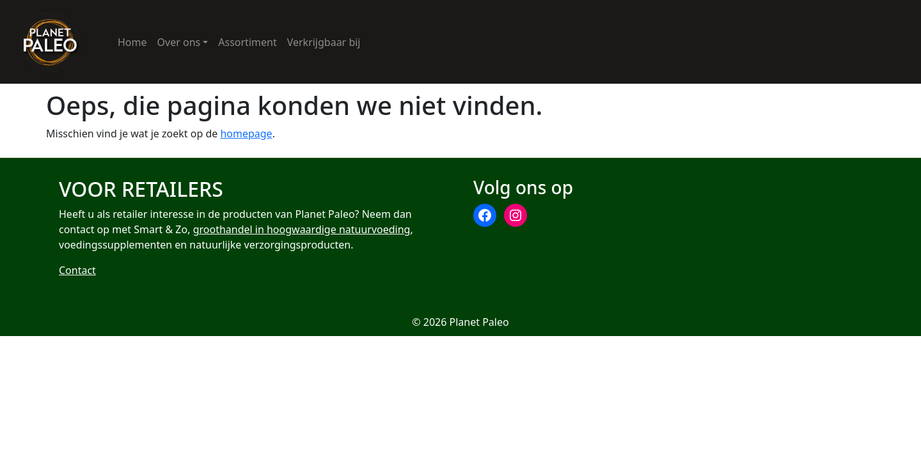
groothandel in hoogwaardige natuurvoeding (302, 230)
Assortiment (247, 42)
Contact (77, 271)
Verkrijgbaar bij (324, 42)
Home (132, 42)
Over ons (179, 42)
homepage (246, 133)
